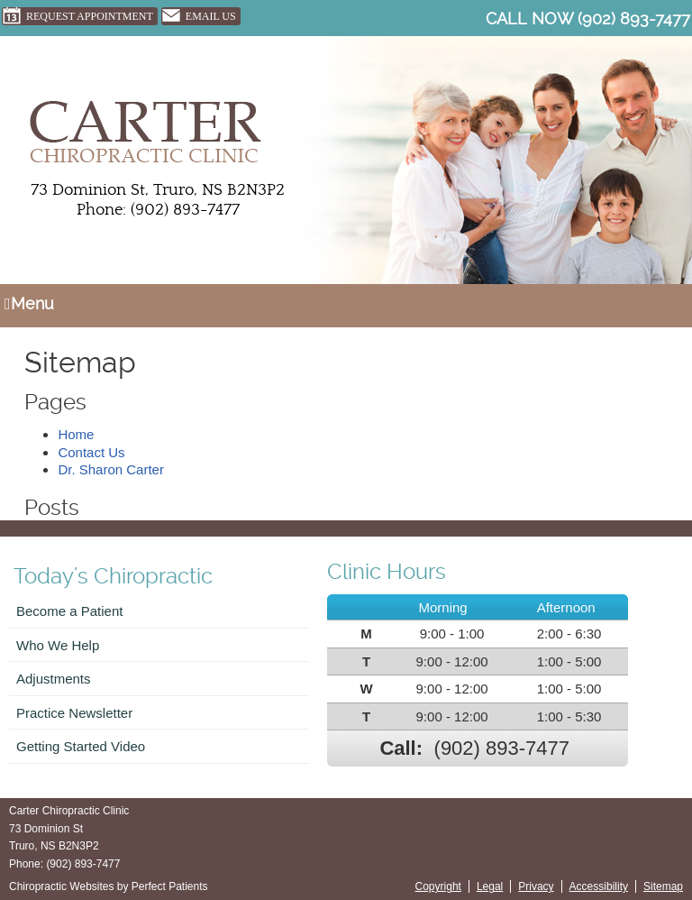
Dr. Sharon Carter (111, 469)
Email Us (198, 16)
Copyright (438, 886)
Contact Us (91, 452)
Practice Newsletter (74, 713)
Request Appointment (77, 16)
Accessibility (598, 886)
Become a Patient (69, 611)
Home (76, 434)
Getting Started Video (80, 746)
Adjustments (53, 678)
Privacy (535, 886)
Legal (490, 886)
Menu (29, 303)
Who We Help (57, 645)
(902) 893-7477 (634, 18)
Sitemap (663, 886)
